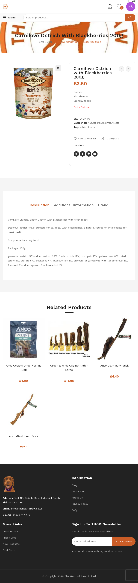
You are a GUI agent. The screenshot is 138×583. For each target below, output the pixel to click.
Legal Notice (10, 531)
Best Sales (9, 550)
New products (11, 543)
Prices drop (9, 537)
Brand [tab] (103, 205)
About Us (77, 497)
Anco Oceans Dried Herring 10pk (23, 367)
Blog (74, 485)
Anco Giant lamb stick (23, 436)
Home (40, 42)
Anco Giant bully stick (114, 365)
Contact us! (79, 491)
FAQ (74, 510)
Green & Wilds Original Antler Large (69, 367)
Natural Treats (96, 123)
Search (130, 17)
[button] (58, 68)
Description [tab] (39, 205)
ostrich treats (87, 127)
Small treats (112, 123)
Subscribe (124, 541)
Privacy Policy (80, 503)
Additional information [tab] (74, 205)
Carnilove (79, 145)
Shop (50, 42)
